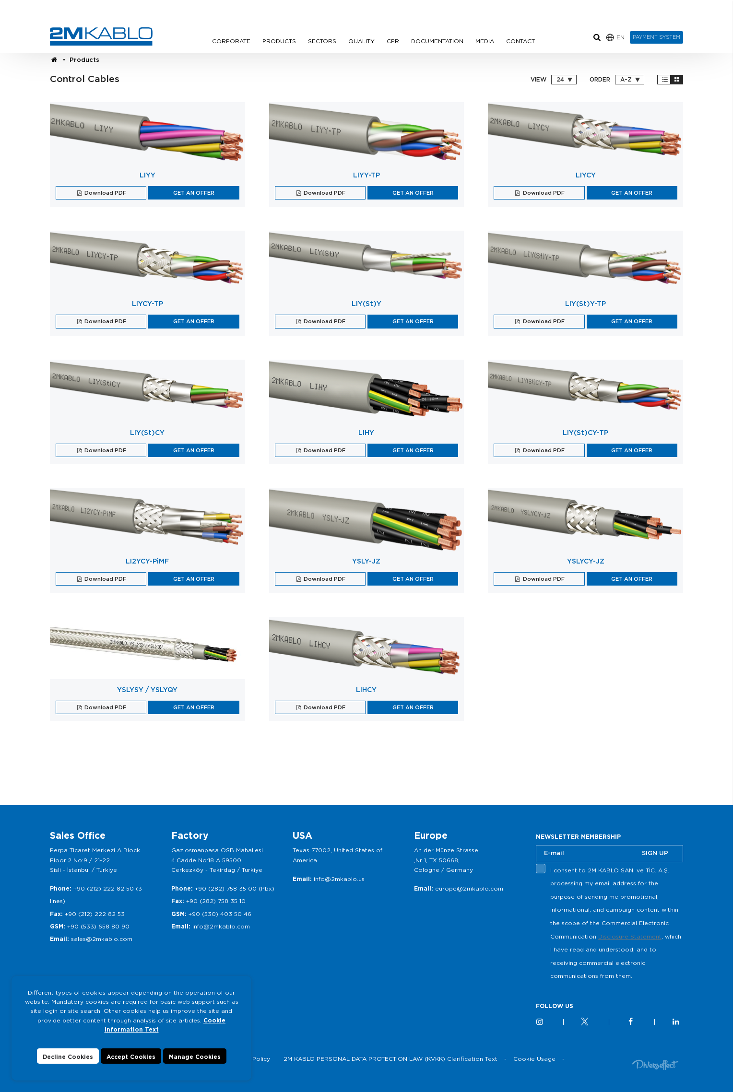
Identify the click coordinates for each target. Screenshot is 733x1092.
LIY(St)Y (366, 303)
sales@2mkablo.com (101, 938)
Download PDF (104, 192)
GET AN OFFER (193, 192)
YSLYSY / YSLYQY (147, 689)
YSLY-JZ (366, 561)
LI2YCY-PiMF (147, 561)
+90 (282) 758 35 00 (226, 888)
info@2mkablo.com (221, 926)
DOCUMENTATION (437, 41)
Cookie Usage (534, 1058)
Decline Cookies (68, 1056)
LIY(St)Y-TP (585, 303)
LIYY (147, 175)
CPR (393, 41)
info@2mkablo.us (339, 878)
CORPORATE (231, 41)
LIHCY (366, 689)
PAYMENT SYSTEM (656, 37)
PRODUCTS (279, 41)
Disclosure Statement (630, 936)
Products (84, 59)
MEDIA (484, 41)
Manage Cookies (195, 1056)
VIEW (538, 79)
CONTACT (520, 41)
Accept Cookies (130, 1056)
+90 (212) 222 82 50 (103, 888)
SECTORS (322, 41)
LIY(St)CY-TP (585, 432)
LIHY (366, 432)
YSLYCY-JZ (585, 561)
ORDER (600, 79)
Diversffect (655, 1064)
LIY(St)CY (147, 432)
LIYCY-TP (147, 303)
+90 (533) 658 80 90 (98, 926)
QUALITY (361, 41)
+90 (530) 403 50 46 (220, 913)
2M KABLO (101, 36)
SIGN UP (655, 853)
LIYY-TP (366, 175)
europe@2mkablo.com (469, 888)
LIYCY (586, 175)
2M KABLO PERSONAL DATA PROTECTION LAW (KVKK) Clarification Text (390, 1058)
